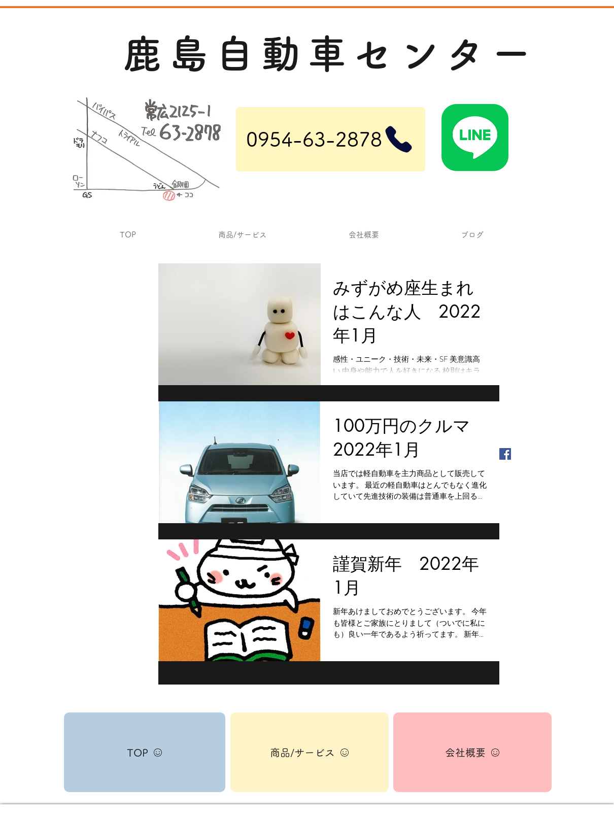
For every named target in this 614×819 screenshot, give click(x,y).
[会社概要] (472, 752)
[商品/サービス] (309, 752)
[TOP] (144, 752)
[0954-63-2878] (330, 139)
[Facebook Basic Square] (505, 454)
